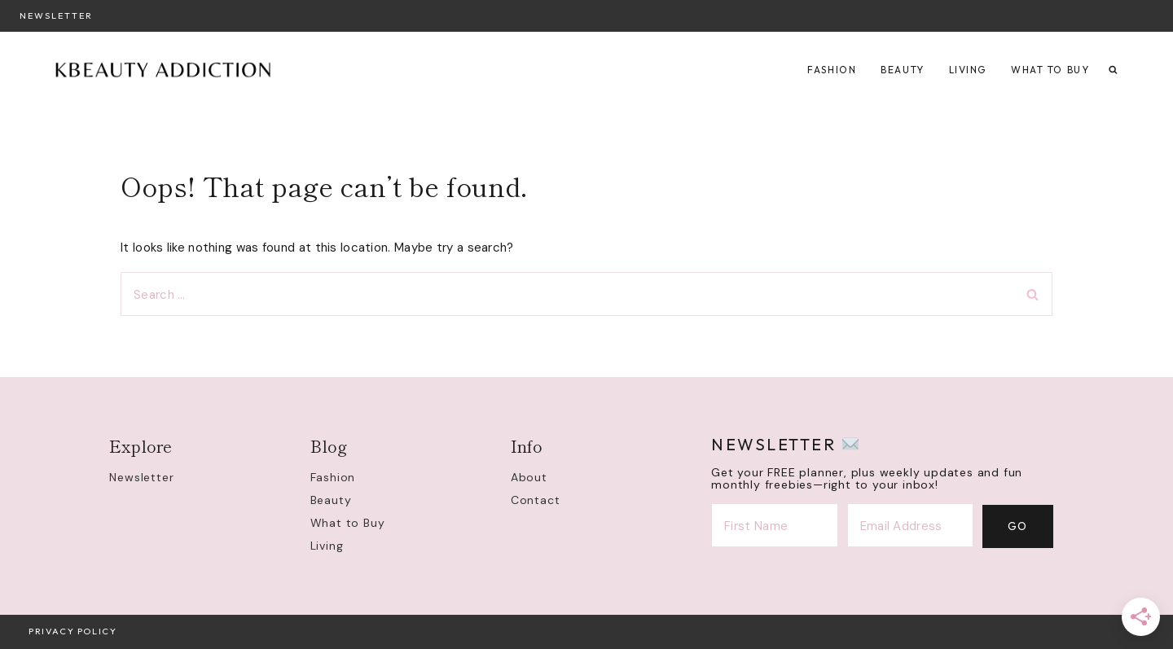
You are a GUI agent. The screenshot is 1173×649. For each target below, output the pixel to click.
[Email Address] (910, 525)
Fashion (831, 70)
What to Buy (1050, 70)
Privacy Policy (72, 631)
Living (967, 70)
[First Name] (774, 525)
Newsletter (57, 15)
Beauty (902, 70)
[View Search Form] (1113, 70)
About (529, 477)
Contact (535, 500)
